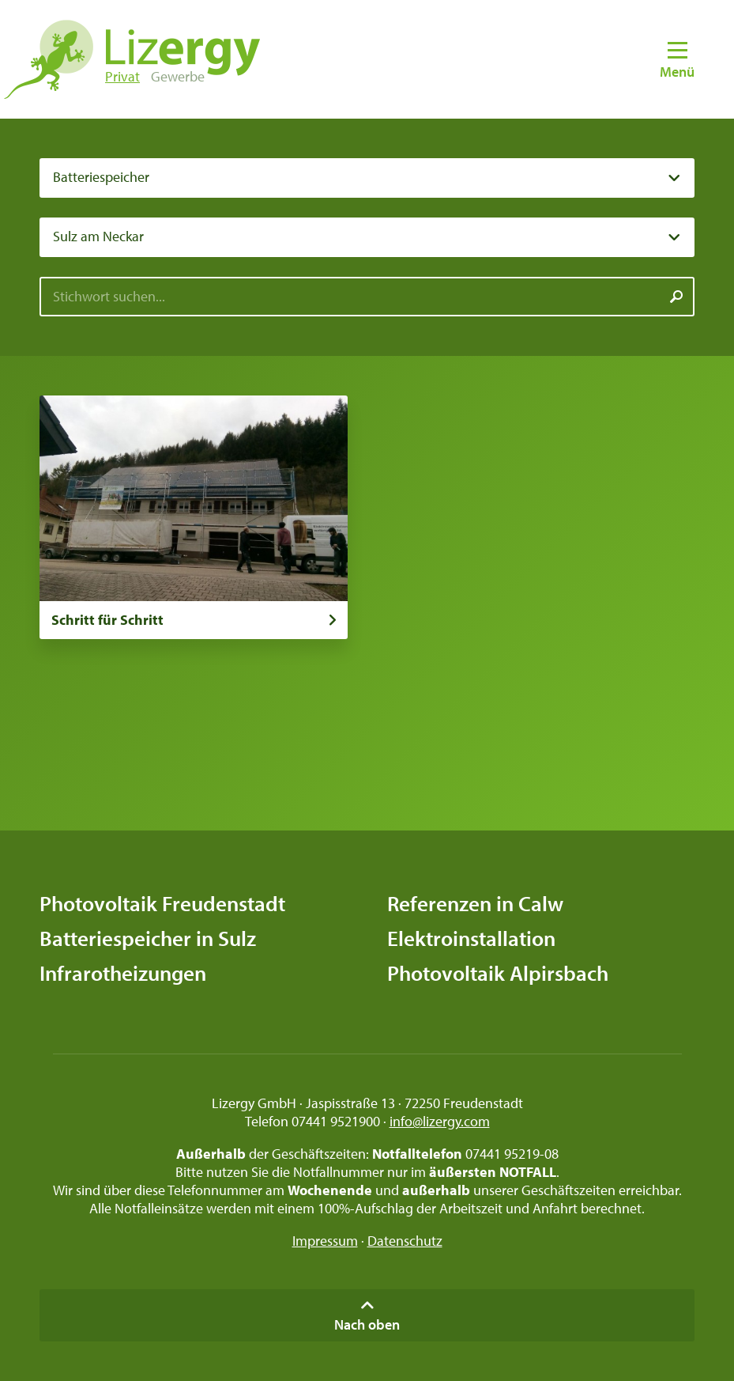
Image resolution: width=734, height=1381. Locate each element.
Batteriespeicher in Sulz (148, 938)
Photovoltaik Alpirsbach (497, 972)
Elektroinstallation (471, 938)
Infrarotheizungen (123, 972)
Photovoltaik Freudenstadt (162, 903)
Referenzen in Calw (475, 903)
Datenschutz (404, 1241)
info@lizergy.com (440, 1121)
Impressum (325, 1241)
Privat (122, 76)
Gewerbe (178, 76)
